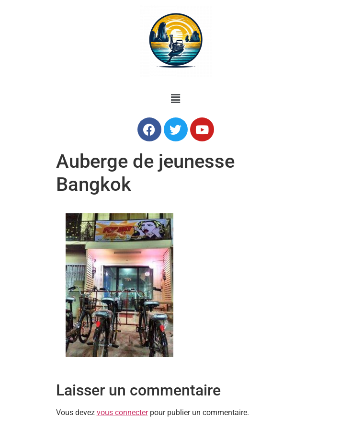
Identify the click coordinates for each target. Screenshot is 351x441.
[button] (175, 99)
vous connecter (122, 412)
